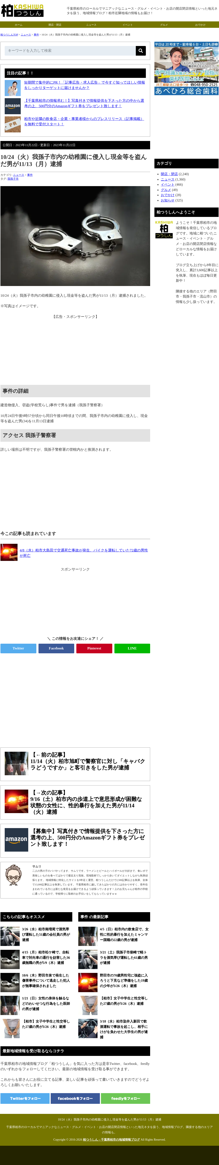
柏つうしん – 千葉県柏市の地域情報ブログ (111, 1139)
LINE (132, 648)
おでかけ (200, 24)
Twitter (18, 648)
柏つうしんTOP (9, 34)
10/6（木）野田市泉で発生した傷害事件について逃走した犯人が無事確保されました (46, 981)
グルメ (164, 24)
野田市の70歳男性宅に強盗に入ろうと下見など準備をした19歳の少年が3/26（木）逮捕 (124, 981)
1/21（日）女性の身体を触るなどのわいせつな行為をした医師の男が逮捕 (46, 1003)
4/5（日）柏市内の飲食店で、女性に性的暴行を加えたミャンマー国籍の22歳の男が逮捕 (124, 934)
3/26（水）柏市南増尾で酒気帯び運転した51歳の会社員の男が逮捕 (46, 934)
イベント (128, 24)
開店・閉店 (55, 24)
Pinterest (94, 648)
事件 (36, 34)
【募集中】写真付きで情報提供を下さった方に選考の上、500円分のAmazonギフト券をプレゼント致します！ (87, 837)
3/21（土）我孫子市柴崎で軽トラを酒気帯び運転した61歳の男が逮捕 (124, 957)
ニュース (91, 24)
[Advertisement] (75, 349)
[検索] (141, 51)
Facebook (56, 648)
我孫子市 (13, 178)
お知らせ (168, 200)
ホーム (18, 24)
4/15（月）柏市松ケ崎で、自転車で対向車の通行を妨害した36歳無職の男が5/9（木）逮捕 (46, 957)
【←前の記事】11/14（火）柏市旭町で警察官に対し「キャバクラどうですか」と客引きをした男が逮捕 (87, 761)
